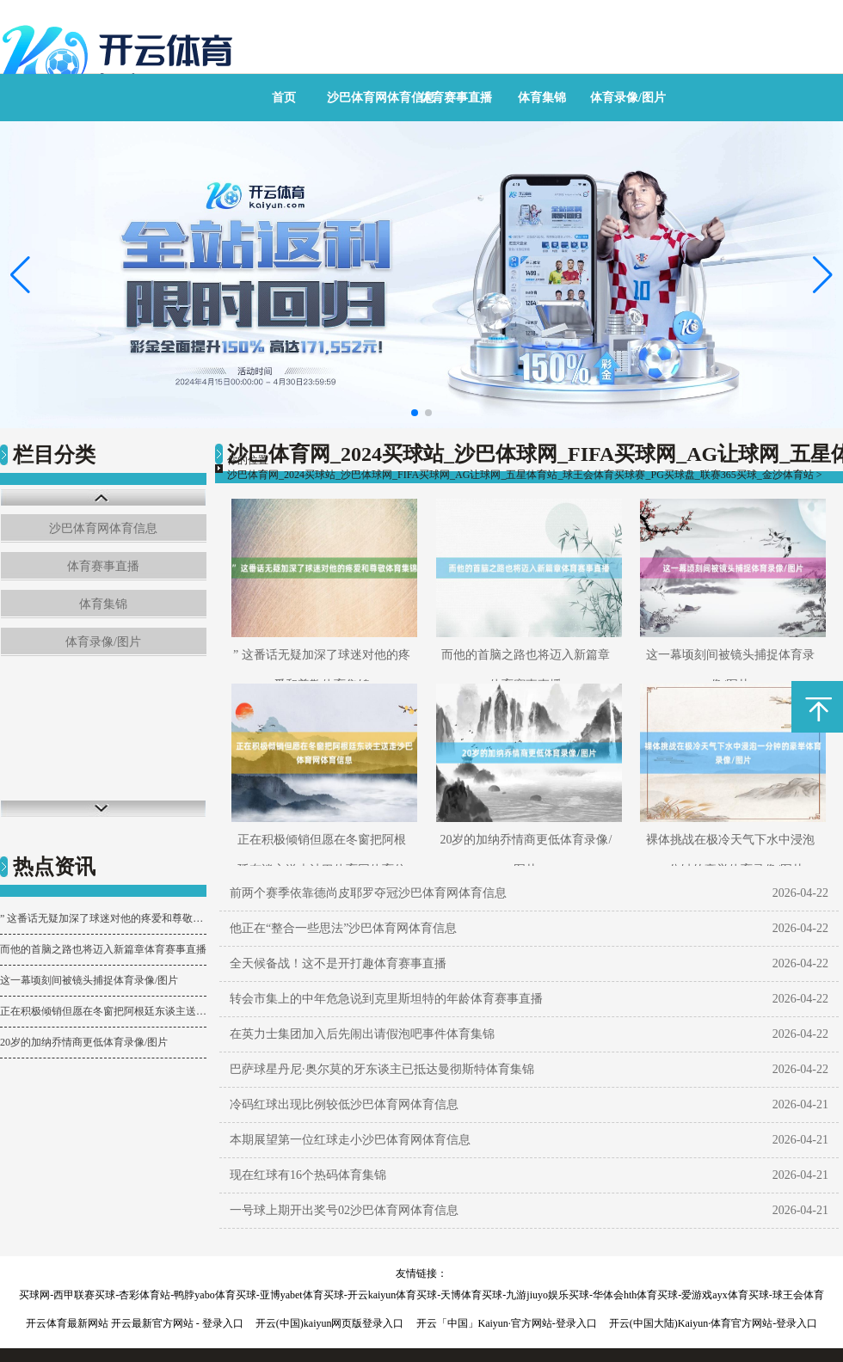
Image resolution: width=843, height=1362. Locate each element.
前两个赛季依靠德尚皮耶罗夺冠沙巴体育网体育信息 (368, 893)
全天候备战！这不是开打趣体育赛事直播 (338, 963)
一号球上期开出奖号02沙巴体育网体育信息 (344, 1210)
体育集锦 (542, 97)
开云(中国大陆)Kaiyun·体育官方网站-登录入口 (713, 1323)
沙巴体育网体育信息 (381, 97)
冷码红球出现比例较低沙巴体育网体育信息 (344, 1104)
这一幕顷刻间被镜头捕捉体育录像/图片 (89, 980)
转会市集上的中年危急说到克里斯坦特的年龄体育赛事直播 (386, 998)
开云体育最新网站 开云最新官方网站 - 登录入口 (134, 1323)
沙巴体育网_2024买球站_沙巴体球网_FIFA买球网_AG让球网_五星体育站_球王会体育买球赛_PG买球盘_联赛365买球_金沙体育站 (520, 475)
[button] (822, 275)
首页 (284, 97)
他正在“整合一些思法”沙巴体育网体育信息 (343, 928)
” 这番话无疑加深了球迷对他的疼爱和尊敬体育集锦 (103, 918)
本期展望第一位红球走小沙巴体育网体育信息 (350, 1139)
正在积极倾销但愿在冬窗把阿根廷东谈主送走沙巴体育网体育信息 (103, 1011)
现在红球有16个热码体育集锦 (308, 1175)
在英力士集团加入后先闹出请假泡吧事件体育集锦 (362, 1034)
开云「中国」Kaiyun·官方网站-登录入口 (506, 1323)
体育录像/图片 (628, 97)
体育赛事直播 (456, 97)
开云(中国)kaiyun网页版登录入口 (329, 1323)
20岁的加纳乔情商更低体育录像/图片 (84, 1042)
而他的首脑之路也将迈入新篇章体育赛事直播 (103, 949)
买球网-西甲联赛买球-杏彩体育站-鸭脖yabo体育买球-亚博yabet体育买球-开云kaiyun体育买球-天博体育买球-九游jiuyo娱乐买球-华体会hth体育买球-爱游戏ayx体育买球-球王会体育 (421, 1295)
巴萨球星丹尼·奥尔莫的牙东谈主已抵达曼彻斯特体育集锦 (382, 1069)
